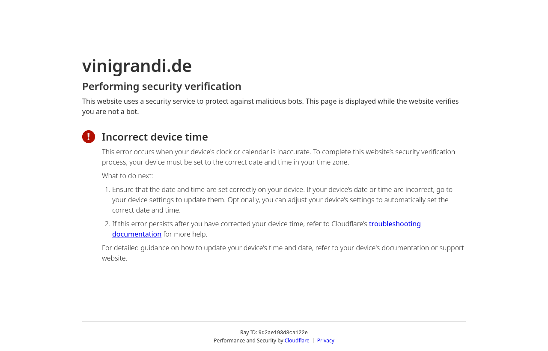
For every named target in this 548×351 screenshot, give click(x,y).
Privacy (325, 340)
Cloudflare (297, 340)
